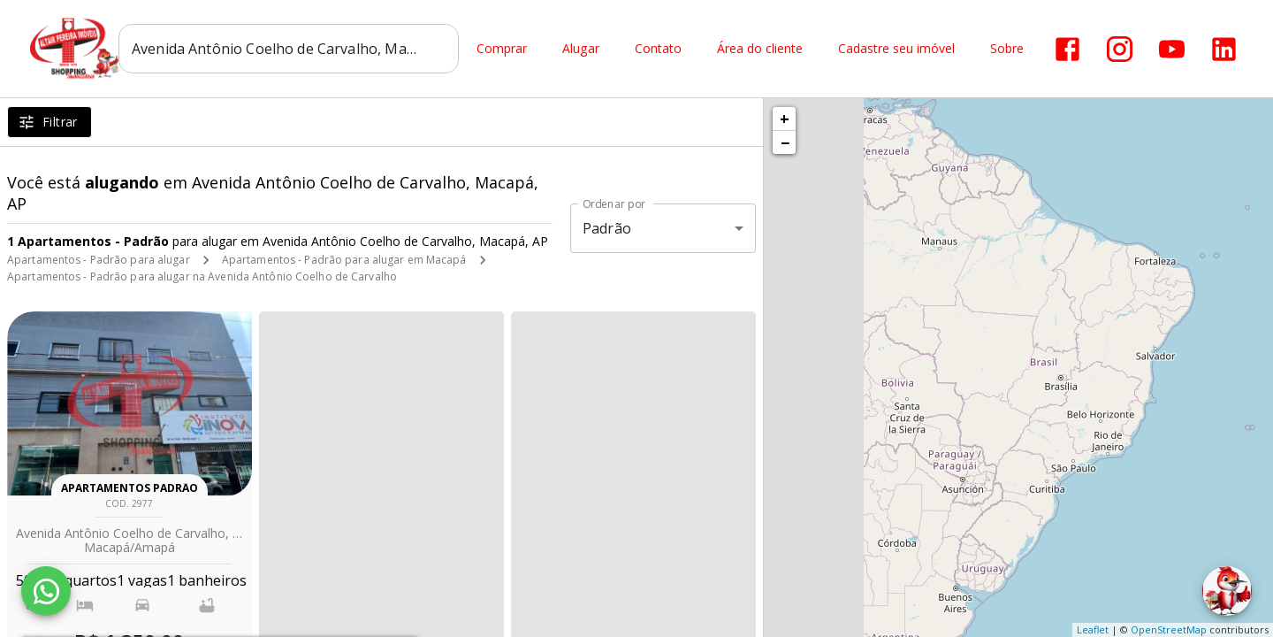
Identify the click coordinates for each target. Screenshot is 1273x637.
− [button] (785, 142)
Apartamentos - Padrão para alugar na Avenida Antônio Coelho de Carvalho (202, 276)
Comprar (501, 49)
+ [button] (784, 118)
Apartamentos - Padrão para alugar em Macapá (344, 259)
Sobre (1007, 49)
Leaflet (1093, 629)
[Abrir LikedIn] (1223, 49)
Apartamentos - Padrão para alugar (98, 259)
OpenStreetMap (1169, 629)
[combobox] (288, 48)
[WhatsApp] (46, 591)
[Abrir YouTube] (1171, 49)
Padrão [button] (607, 228)
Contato (658, 49)
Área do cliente (760, 49)
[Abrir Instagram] (1119, 49)
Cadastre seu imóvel (896, 49)
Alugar (580, 49)
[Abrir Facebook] (1067, 49)
